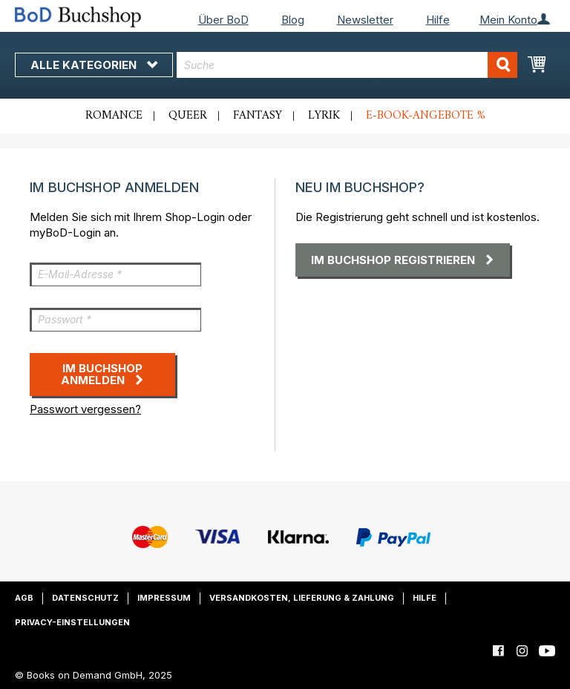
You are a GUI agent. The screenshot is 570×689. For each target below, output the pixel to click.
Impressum (164, 598)
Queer (187, 115)
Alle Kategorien (93, 65)
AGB (24, 598)
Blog (292, 20)
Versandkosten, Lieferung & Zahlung (301, 598)
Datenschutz (85, 598)
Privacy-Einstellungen (72, 622)
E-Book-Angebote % (425, 115)
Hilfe (438, 20)
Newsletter (365, 20)
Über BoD (223, 20)
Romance (113, 115)
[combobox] (347, 65)
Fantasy (257, 115)
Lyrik (324, 115)
